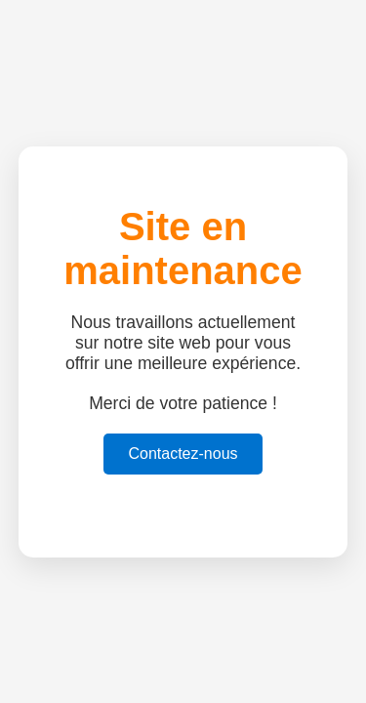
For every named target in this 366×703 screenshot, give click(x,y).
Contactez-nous (182, 453)
